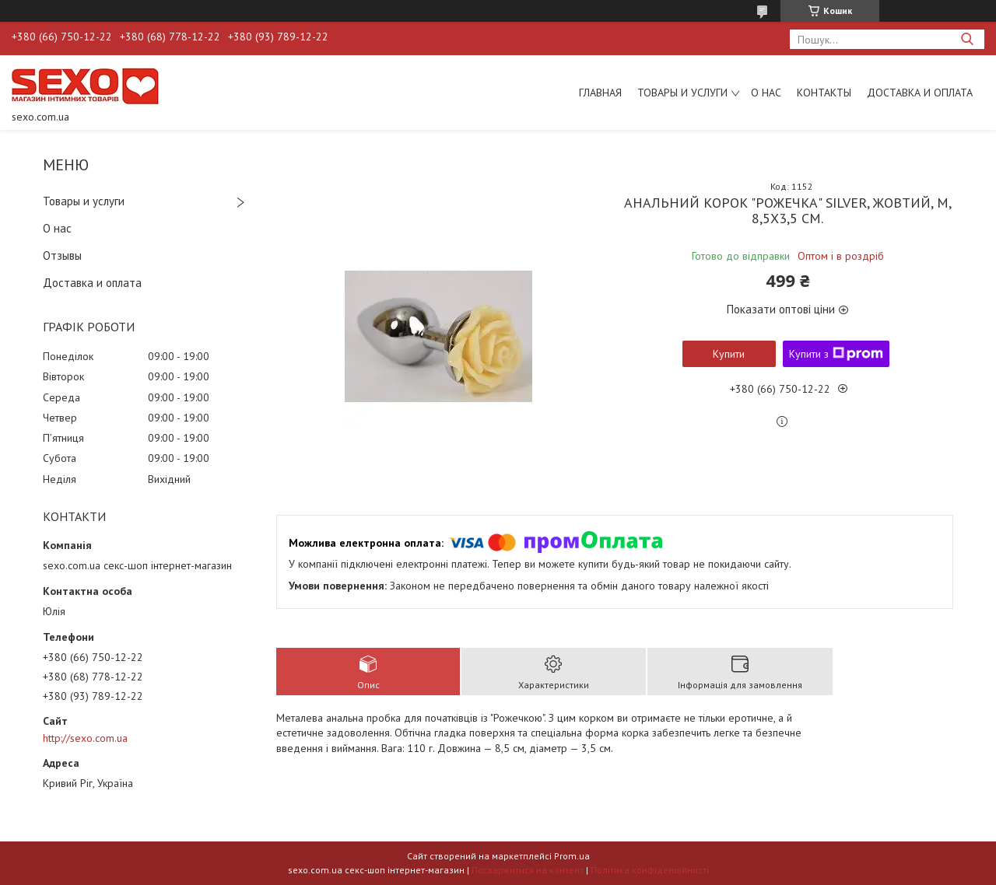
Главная (600, 93)
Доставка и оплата (920, 93)
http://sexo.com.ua (85, 738)
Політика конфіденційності (650, 870)
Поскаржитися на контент (528, 870)
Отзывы (62, 255)
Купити (729, 354)
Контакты (824, 93)
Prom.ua (572, 856)
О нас (766, 93)
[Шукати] (966, 39)
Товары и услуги (682, 93)
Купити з (836, 354)
